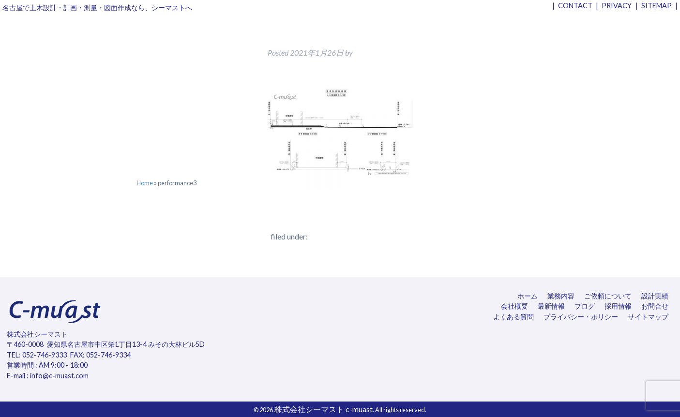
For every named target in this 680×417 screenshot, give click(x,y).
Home (144, 183)
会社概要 (514, 306)
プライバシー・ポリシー (581, 317)
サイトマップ (648, 317)
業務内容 (560, 296)
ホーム (527, 296)
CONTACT (575, 5)
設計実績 (654, 296)
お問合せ (654, 306)
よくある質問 (513, 317)
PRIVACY (617, 5)
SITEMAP (656, 5)
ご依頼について (608, 296)
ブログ (584, 306)
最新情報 (551, 306)
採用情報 (618, 306)
